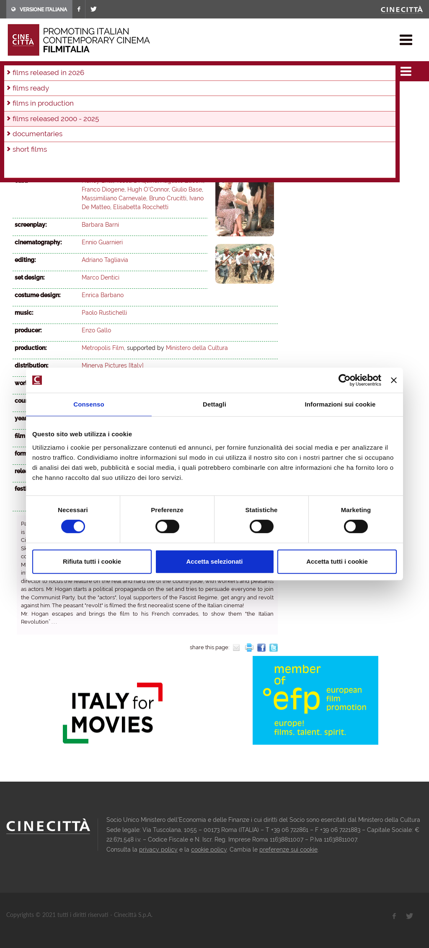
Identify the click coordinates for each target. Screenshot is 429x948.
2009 (56, 104)
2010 (38, 104)
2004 (149, 104)
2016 (182, 93)
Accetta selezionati (214, 561)
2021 (92, 93)
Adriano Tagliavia (105, 259)
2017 (164, 93)
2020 (110, 93)
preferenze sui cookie (288, 849)
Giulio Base (187, 189)
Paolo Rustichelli (104, 312)
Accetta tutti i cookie (337, 561)
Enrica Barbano (103, 295)
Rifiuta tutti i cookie (92, 561)
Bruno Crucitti (167, 198)
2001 (204, 104)
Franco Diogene (103, 189)
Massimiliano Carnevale (114, 198)
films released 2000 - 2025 (105, 68)
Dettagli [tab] (214, 404)
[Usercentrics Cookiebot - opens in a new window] (344, 380)
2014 (217, 93)
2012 (252, 93)
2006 (111, 104)
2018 (146, 93)
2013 (234, 93)
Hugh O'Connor (148, 189)
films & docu (45, 68)
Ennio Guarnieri (102, 242)
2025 (21, 93)
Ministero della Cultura (197, 347)
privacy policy (158, 849)
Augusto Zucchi (181, 180)
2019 (128, 93)
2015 (199, 93)
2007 (93, 104)
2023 (57, 93)
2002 (185, 104)
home (14, 68)
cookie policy (209, 849)
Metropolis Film (103, 347)
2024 (39, 93)
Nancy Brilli (97, 180)
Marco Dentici (100, 277)
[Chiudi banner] (394, 380)
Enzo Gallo (96, 330)
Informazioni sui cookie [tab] (340, 404)
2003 (156, 68)
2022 (75, 93)
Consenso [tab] (88, 404)
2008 (74, 104)
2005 (130, 104)
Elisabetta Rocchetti (140, 207)
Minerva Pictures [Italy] (113, 365)
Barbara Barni (100, 163)
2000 (222, 104)
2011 (20, 104)
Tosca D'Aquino (137, 180)
